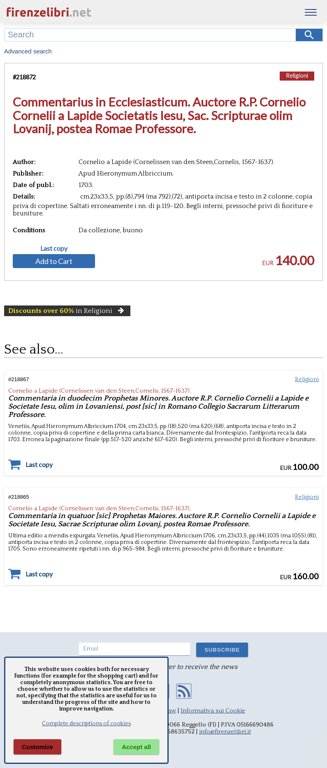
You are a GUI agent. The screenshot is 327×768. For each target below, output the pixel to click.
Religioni (297, 75)
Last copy (53, 248)
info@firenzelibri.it (225, 731)
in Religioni (67, 311)
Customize (37, 746)
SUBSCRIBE (222, 650)
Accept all (136, 746)
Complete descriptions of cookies (86, 723)
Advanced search (28, 51)
